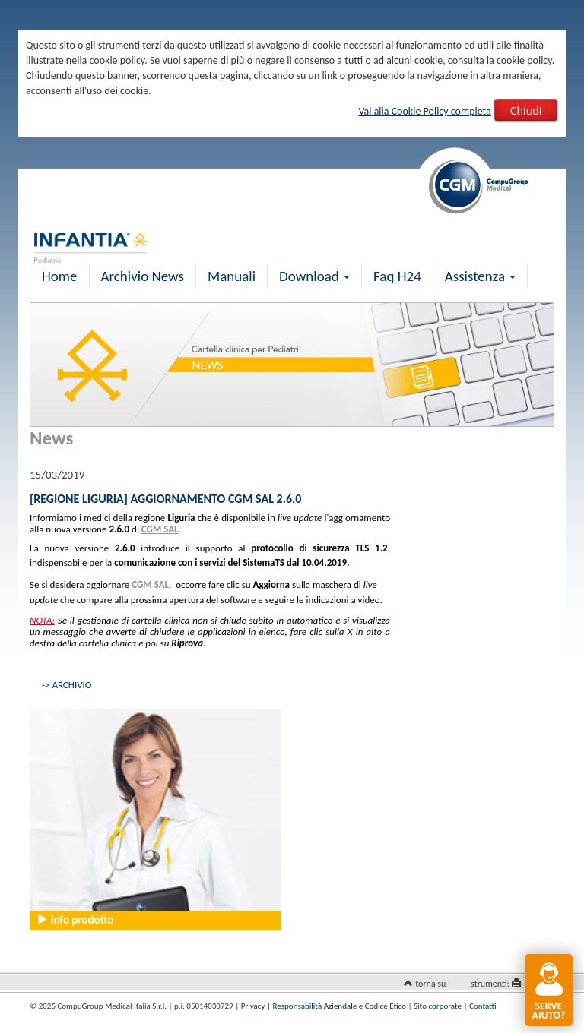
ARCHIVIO (71, 684)
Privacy (253, 1006)
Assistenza (480, 276)
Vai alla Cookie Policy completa (424, 111)
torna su (430, 983)
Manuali (232, 276)
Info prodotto (74, 920)
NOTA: (42, 620)
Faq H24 (397, 276)
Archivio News (142, 276)
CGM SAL (160, 529)
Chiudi (526, 110)
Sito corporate (438, 1006)
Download (314, 276)
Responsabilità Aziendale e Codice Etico (339, 1006)
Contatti (482, 1006)
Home (60, 276)
